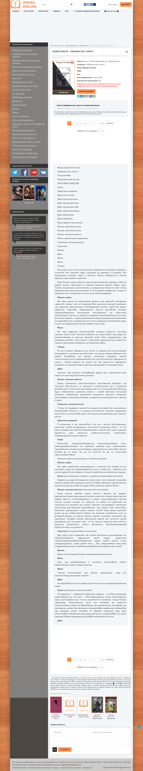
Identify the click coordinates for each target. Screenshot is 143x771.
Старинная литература (24, 145)
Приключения (19, 105)
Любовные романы (22, 50)
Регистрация (112, 4)
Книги (85, 61)
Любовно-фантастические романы (26, 61)
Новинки (56, 11)
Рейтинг (56, 767)
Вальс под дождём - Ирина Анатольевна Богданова (26, 257)
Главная (15, 11)
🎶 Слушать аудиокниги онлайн (86, 11)
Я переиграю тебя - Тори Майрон (29, 243)
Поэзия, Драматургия (98, 61)
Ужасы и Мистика (21, 89)
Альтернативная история (25, 86)
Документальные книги (24, 134)
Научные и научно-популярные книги (28, 125)
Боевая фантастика (22, 82)
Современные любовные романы (25, 55)
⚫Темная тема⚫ (111, 11)
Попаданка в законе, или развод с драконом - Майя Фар (29, 227)
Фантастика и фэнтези (24, 70)
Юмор (15, 112)
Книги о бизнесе (20, 116)
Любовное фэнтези (22, 97)
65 (102, 123)
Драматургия (114, 61)
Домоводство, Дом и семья (26, 141)
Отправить (64, 749)
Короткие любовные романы (27, 67)
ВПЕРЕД (109, 123)
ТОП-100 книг (29, 11)
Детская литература (22, 120)
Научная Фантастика (23, 74)
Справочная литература (24, 153)
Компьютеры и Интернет (25, 157)
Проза (15, 108)
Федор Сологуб (89, 68)
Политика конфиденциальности (39, 767)
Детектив (17, 101)
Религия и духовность (23, 138)
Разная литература (22, 149)
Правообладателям (19, 767)
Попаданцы (18, 93)
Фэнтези (16, 78)
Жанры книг (43, 11)
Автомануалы (87, 767)
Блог (67, 11)
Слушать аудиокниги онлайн (70, 767)
